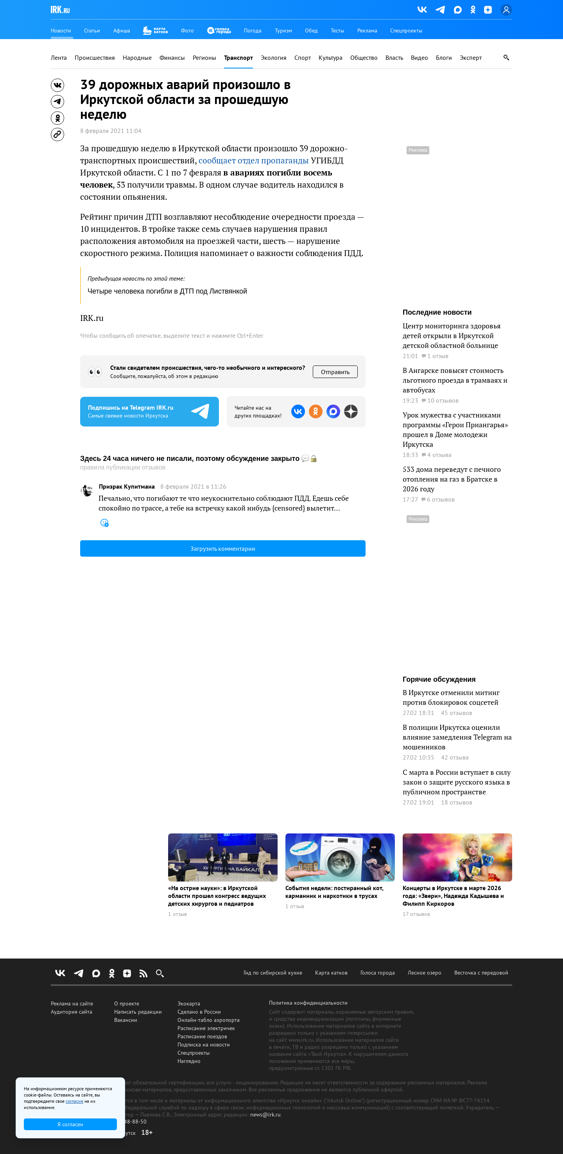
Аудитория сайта (71, 1011)
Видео (419, 57)
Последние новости (437, 312)
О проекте (126, 1003)
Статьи (92, 30)
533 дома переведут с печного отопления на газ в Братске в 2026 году (452, 478)
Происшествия (95, 57)
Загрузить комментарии (222, 548)
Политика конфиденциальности (308, 1002)
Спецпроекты (406, 30)
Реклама (367, 30)
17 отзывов (416, 914)
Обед (311, 30)
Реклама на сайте (72, 1003)
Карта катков (331, 972)
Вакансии (125, 1019)
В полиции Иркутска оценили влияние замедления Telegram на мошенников (457, 736)
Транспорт (238, 57)
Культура (330, 57)
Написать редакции (138, 1011)
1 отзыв (177, 914)
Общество (364, 57)
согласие (74, 1101)
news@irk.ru (265, 1114)
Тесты (337, 30)
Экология (274, 57)
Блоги (444, 57)
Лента (59, 57)
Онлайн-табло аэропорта (209, 1019)
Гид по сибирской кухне (273, 972)
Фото (187, 30)
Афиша (121, 30)
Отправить (335, 372)
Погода (253, 30)
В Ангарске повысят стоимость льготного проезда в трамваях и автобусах (455, 380)
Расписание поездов (202, 1036)
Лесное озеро (424, 972)
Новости (61, 30)
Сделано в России (199, 1011)
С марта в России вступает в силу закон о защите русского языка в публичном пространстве (457, 781)
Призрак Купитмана (127, 486)
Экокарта (189, 1003)
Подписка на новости (204, 1044)
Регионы (204, 57)
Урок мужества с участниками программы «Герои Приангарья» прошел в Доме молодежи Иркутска (455, 429)
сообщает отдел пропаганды (254, 160)
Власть (394, 57)
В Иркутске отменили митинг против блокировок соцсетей (451, 697)
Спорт (302, 57)
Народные (137, 57)
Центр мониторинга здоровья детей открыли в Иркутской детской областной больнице (452, 335)
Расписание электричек (206, 1028)
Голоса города (377, 972)
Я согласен (70, 1124)
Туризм (283, 30)
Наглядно (189, 1060)
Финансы (172, 57)
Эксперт (471, 57)
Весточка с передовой (481, 972)
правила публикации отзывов (122, 467)
